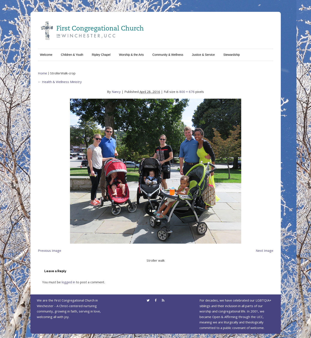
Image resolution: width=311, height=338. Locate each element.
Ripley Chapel (101, 54)
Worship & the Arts (131, 54)
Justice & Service (203, 54)
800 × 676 (187, 91)
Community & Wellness (167, 54)
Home (43, 73)
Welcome (46, 54)
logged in (68, 282)
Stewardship (231, 54)
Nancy (116, 91)
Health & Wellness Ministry (60, 82)
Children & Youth (72, 54)
